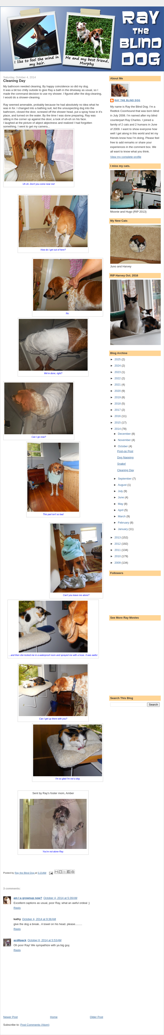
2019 (118, 397)
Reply (17, 908)
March (122, 516)
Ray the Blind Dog (127, 100)
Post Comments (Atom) (35, 1024)
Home (54, 1017)
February (124, 522)
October (123, 446)
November (125, 440)
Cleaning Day (125, 470)
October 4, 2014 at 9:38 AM (39, 919)
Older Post (96, 1017)
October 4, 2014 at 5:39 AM (60, 898)
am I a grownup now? (28, 898)
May (121, 503)
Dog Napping (125, 457)
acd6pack (20, 940)
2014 (118, 428)
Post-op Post (125, 451)
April (121, 510)
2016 (118, 416)
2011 (118, 550)
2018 (118, 403)
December (125, 433)
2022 (118, 378)
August (122, 484)
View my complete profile (125, 156)
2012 (118, 543)
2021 (118, 384)
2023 (118, 372)
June (121, 497)
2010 (118, 556)
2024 (118, 365)
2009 (118, 562)
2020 (118, 390)
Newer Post (10, 1017)
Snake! (121, 463)
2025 (118, 359)
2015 (118, 422)
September (125, 478)
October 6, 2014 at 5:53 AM (44, 940)
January (123, 529)
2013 (118, 537)
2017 (118, 409)
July (121, 491)
